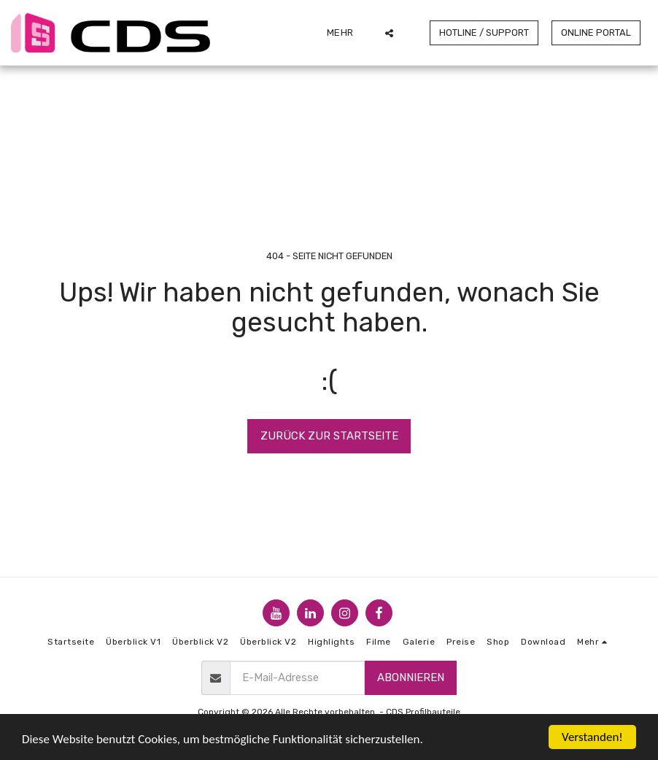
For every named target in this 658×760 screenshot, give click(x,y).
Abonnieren (410, 677)
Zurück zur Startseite (329, 435)
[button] (389, 33)
